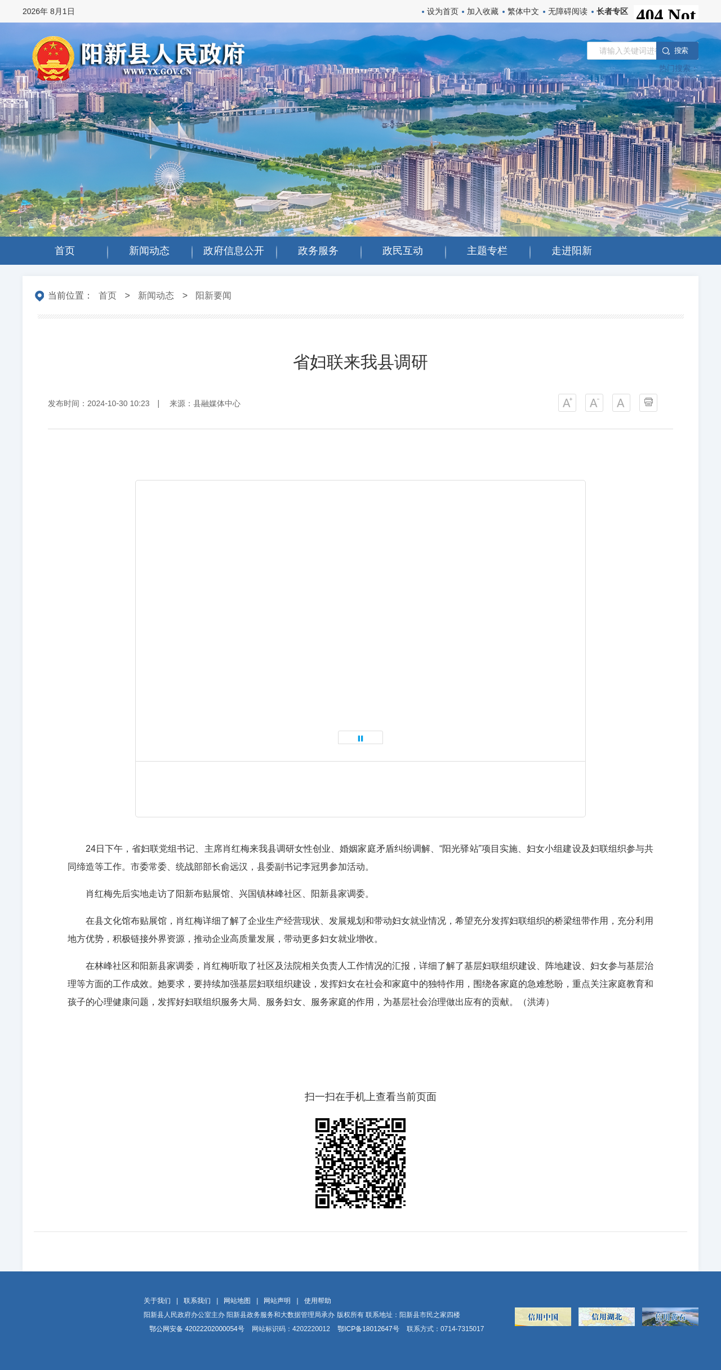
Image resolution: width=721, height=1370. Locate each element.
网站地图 (237, 1301)
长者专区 (612, 11)
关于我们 (157, 1301)
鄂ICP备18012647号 (368, 1329)
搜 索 (681, 50)
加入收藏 (483, 11)
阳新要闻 (213, 295)
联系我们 (197, 1301)
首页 (108, 295)
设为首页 (443, 11)
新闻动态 (156, 295)
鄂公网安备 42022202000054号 (196, 1329)
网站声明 (277, 1301)
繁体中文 (523, 11)
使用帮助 (317, 1301)
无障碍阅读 (568, 11)
